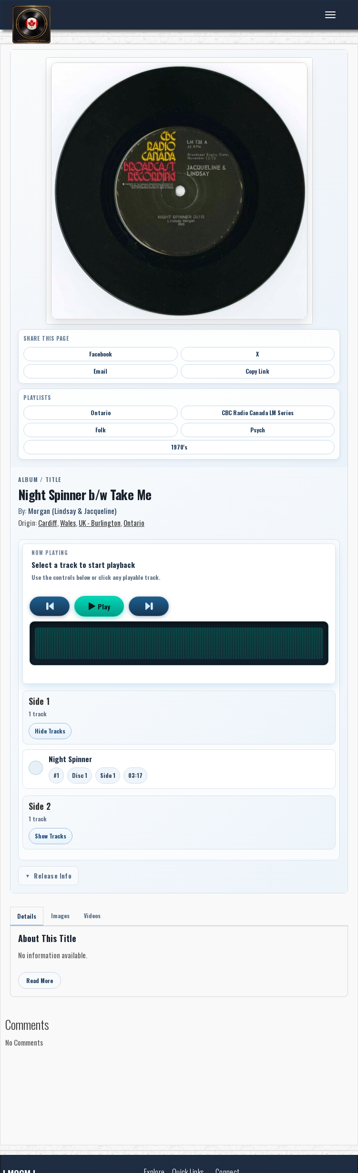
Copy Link (257, 371)
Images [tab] (60, 915)
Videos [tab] (92, 915)
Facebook (100, 354)
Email (100, 371)
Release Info (48, 875)
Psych (257, 430)
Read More (39, 980)
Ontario (101, 412)
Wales (68, 522)
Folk (100, 430)
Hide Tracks (50, 731)
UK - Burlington (100, 522)
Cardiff (47, 522)
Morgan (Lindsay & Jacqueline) (72, 510)
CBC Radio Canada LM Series (258, 412)
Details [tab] (26, 916)
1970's (179, 447)
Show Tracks (50, 836)
